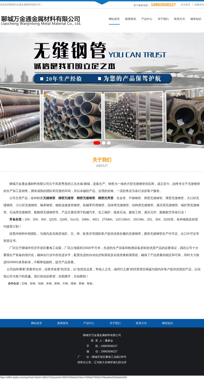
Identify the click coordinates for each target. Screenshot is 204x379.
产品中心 (146, 18)
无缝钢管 (139, 184)
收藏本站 (199, 4)
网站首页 (114, 18)
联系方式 (179, 18)
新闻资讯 (130, 18)
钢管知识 (195, 18)
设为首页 (185, 4)
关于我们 (163, 18)
